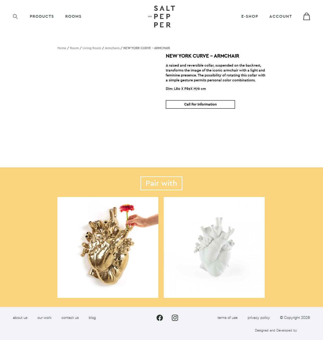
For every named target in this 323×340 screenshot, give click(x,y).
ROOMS (73, 16)
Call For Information (200, 104)
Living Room (92, 48)
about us (20, 318)
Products (42, 16)
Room (74, 48)
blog (92, 318)
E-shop (249, 16)
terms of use (228, 318)
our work (44, 318)
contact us (70, 318)
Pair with (161, 183)
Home (61, 48)
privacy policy (259, 318)
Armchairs (112, 48)
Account (280, 16)
